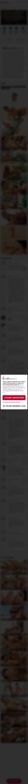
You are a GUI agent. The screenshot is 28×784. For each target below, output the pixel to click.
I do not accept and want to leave (11, 402)
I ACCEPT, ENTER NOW (14, 398)
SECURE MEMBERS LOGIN (15, 406)
